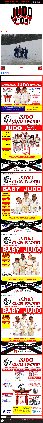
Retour (21, 67)
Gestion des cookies (20, 419)
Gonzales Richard (36, 421)
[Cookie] (2, 420)
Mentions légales (13, 419)
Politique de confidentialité (28, 419)
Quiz (2, 79)
